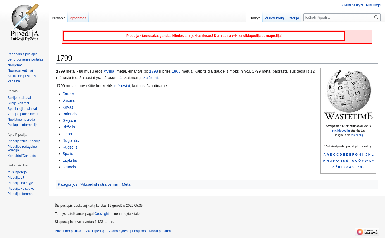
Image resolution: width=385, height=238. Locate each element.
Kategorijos (67, 184)
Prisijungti (373, 5)
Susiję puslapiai (19, 98)
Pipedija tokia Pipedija (24, 141)
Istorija (293, 18)
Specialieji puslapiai (22, 109)
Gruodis (69, 167)
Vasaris (68, 100)
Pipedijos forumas (21, 194)
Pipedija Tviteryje (20, 183)
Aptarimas (78, 18)
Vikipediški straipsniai (99, 184)
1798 (153, 71)
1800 (176, 71)
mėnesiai (122, 86)
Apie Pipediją (94, 231)
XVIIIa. (109, 71)
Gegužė (69, 120)
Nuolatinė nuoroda (21, 120)
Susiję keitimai (18, 103)
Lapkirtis (69, 160)
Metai (126, 184)
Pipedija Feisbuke (21, 189)
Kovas (67, 107)
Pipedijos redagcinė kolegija (22, 149)
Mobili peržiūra (160, 231)
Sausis (68, 94)
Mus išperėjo (17, 172)
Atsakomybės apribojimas (127, 231)
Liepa (67, 134)
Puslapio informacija (22, 125)
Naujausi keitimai (20, 70)
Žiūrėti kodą (274, 18)
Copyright (101, 214)
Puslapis (58, 18)
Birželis (68, 127)
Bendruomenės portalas (25, 59)
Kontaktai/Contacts (22, 156)
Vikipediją (357, 135)
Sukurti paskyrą (351, 5)
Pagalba (14, 81)
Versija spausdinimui (23, 114)
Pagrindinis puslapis (22, 54)
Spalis (67, 153)
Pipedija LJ (16, 178)
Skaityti (254, 18)
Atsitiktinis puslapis (22, 76)
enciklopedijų (341, 130)
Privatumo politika (68, 231)
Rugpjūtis (70, 140)
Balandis (69, 114)
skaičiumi (150, 77)
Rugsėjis (69, 147)
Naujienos (15, 65)
